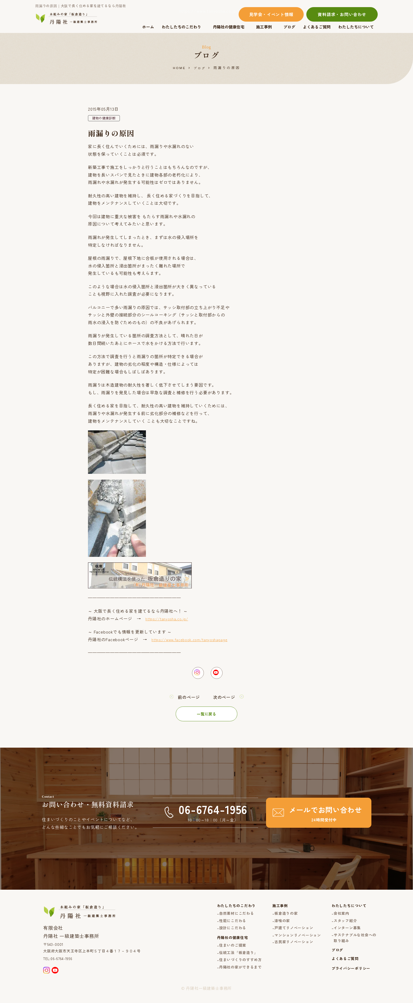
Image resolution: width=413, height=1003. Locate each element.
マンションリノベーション (293, 941)
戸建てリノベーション (288, 933)
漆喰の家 (276, 925)
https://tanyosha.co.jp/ (169, 619)
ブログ (289, 27)
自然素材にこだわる (228, 918)
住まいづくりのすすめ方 (232, 969)
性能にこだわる (223, 925)
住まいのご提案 (223, 953)
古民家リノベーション (288, 949)
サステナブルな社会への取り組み (353, 945)
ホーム (148, 27)
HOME (179, 68)
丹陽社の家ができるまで (232, 977)
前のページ (187, 700)
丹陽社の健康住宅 (228, 27)
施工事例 (264, 27)
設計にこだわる (223, 933)
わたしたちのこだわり (181, 27)
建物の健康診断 (106, 118)
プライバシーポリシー (349, 978)
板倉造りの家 (280, 918)
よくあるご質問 (317, 27)
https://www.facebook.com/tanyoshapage (195, 640)
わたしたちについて (356, 27)
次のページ (225, 700)
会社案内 (339, 918)
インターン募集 (345, 933)
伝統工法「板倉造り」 (230, 961)
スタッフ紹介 (343, 925)
